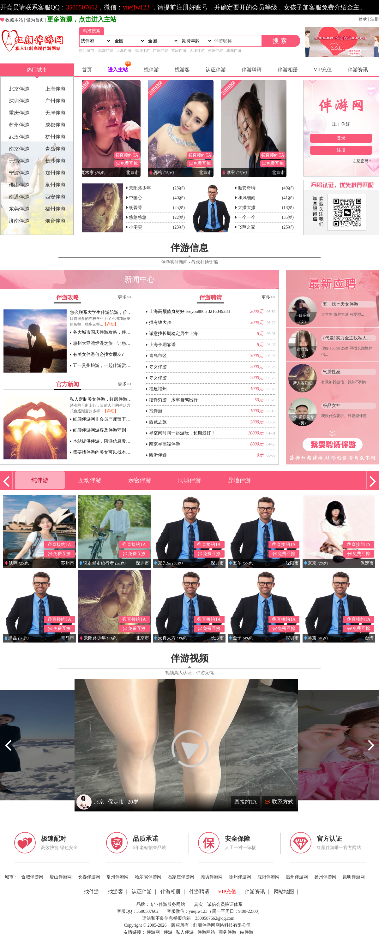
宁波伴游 (19, 173)
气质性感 (331, 371)
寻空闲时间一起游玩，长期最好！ (182, 433)
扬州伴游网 (325, 877)
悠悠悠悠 (138, 217)
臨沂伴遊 (158, 455)
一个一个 (247, 217)
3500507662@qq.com (215, 918)
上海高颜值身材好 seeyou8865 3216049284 (189, 311)
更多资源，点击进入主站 (82, 19)
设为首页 (35, 20)
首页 (87, 69)
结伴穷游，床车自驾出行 (173, 400)
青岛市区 (158, 355)
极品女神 (331, 405)
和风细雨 (247, 197)
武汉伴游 (19, 137)
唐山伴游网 (61, 877)
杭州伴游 (55, 137)
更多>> (125, 297)
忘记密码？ (362, 161)
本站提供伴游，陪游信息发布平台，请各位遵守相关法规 (128, 441)
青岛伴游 (55, 149)
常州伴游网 (117, 877)
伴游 (168, 932)
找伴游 (151, 69)
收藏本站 (14, 20)
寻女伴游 (158, 366)
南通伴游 (19, 197)
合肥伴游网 (32, 877)
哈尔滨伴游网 (148, 877)
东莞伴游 (19, 209)
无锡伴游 (19, 161)
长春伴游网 (89, 877)
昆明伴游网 (354, 877)
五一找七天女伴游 (340, 304)
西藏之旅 (158, 422)
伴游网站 (206, 932)
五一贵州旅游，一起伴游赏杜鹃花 (106, 365)
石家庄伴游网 (181, 877)
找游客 (182, 69)
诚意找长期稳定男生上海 (173, 333)
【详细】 (110, 324)
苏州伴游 (215, 50)
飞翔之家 (247, 227)
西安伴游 (55, 197)
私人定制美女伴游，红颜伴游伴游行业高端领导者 (118, 399)
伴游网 (153, 932)
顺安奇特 (247, 188)
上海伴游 (123, 50)
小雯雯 (135, 227)
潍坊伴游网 (212, 877)
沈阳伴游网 (268, 877)
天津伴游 (197, 50)
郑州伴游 (55, 173)
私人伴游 (185, 932)
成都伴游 (233, 50)
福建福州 (158, 388)
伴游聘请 (252, 69)
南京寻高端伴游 (164, 444)
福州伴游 (55, 209)
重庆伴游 (178, 50)
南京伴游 (19, 149)
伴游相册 (288, 69)
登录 (362, 19)
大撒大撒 (247, 207)
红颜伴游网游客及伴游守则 (99, 430)
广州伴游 (160, 50)
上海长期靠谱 (162, 344)
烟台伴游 (55, 221)
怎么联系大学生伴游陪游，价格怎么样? (108, 312)
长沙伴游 (55, 161)
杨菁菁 (135, 207)
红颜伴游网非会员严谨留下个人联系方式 (113, 419)
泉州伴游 (55, 185)
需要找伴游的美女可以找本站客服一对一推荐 (117, 452)
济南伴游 (19, 221)
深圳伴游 (142, 50)
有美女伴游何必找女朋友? (98, 354)
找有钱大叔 (160, 322)
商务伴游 (227, 932)
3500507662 (82, 7)
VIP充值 (323, 69)
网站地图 (284, 891)
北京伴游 (105, 50)
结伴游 (246, 932)
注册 (374, 19)
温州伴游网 (297, 877)
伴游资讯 (358, 69)
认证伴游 (216, 69)
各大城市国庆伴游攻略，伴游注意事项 (110, 332)
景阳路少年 (140, 188)
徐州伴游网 (240, 877)
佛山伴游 (19, 185)
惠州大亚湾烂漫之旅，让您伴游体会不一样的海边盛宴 (126, 343)
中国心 (135, 197)
